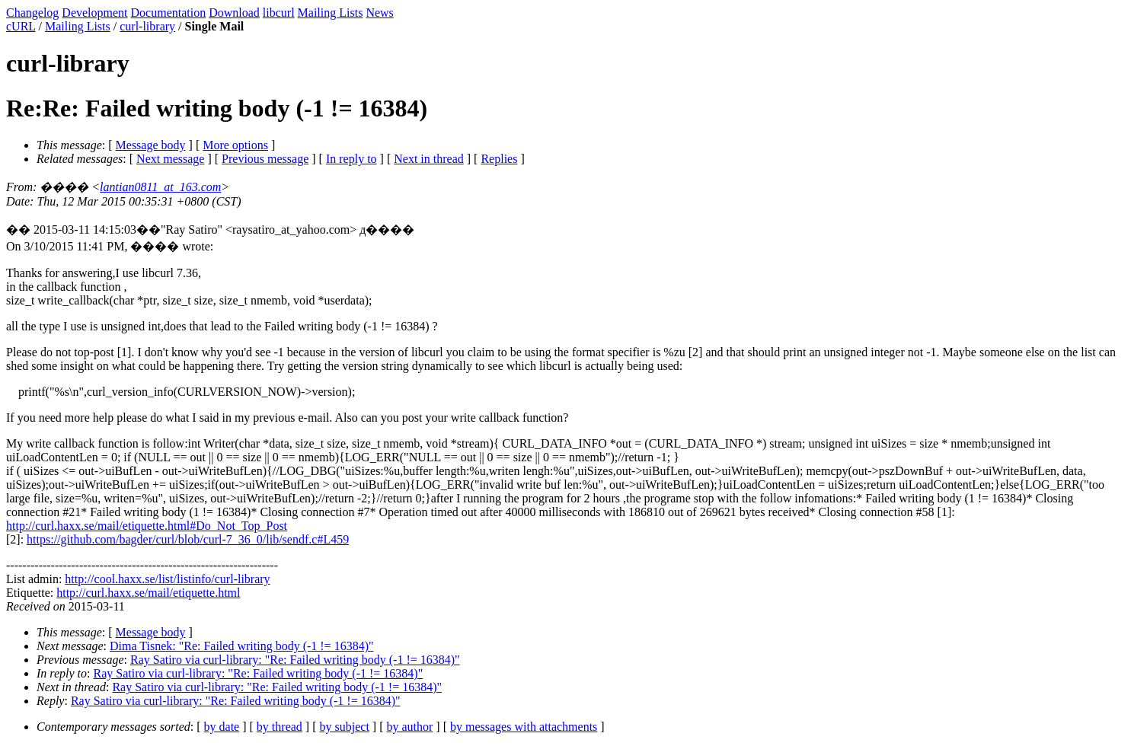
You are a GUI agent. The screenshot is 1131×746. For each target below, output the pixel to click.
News (379, 12)
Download (234, 12)
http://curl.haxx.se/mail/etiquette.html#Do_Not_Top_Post (146, 525)
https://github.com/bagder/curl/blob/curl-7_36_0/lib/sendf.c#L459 (188, 539)
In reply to (351, 158)
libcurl (279, 12)
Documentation (168, 12)
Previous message (265, 158)
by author (409, 726)
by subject (344, 726)
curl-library (147, 26)
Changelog (32, 12)
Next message (170, 158)
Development (94, 12)
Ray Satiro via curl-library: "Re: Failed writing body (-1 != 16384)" (295, 659)
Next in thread (429, 158)
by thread (279, 726)
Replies (499, 158)
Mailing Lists (330, 12)
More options (235, 145)
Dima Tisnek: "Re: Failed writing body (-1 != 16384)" (242, 645)
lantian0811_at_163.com (160, 186)
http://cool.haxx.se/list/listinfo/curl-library (167, 578)
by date (222, 726)
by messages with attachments (523, 726)
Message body (151, 145)
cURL (21, 26)
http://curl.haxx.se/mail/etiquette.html (148, 592)
